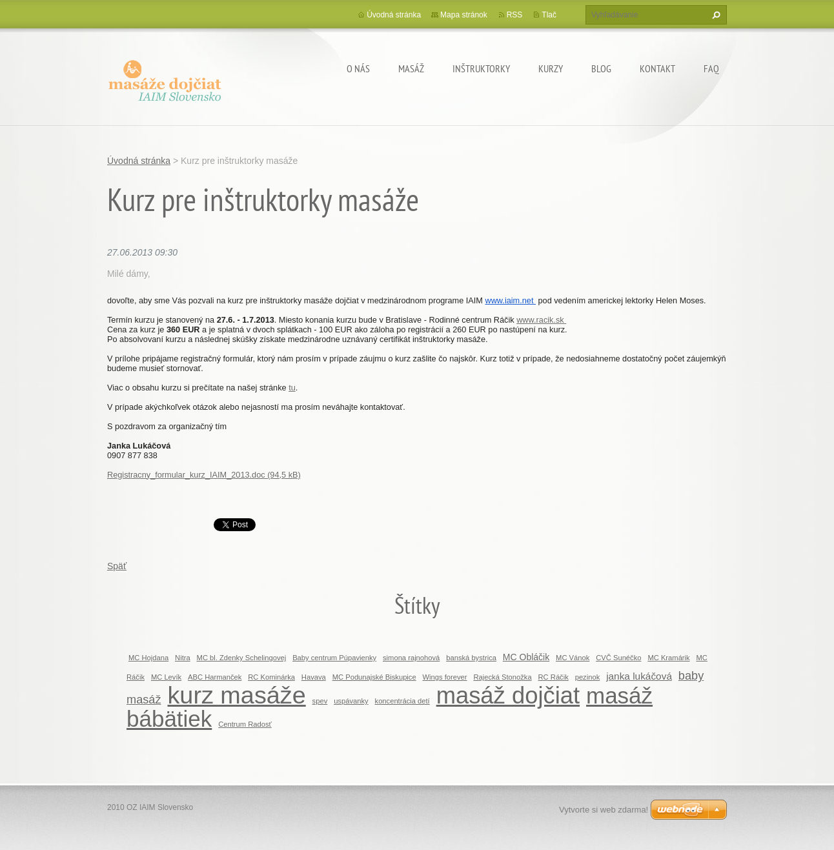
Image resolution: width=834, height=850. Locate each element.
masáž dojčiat (508, 695)
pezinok (587, 677)
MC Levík (166, 677)
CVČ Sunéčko (618, 658)
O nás (358, 68)
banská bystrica (471, 658)
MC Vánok (572, 658)
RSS (515, 14)
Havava (313, 677)
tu (292, 387)
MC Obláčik (526, 657)
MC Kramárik (668, 658)
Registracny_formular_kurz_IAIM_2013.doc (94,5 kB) (204, 475)
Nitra (182, 658)
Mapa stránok (463, 14)
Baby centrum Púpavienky (334, 658)
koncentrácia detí (402, 701)
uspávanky (351, 701)
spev (320, 701)
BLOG (601, 68)
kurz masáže (236, 695)
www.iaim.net (510, 300)
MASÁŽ (411, 68)
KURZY (550, 68)
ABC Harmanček (214, 677)
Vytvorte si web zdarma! (603, 810)
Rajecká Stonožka (502, 677)
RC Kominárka (271, 677)
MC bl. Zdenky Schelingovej (242, 658)
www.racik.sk (541, 320)
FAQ (711, 68)
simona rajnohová (411, 658)
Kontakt (657, 68)
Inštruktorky (481, 68)
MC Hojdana (148, 658)
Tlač (549, 14)
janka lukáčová (639, 676)
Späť (117, 566)
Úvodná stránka (394, 14)
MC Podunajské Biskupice (374, 677)
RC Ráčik (553, 677)
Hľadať (714, 15)
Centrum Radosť (245, 724)
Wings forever (445, 677)
